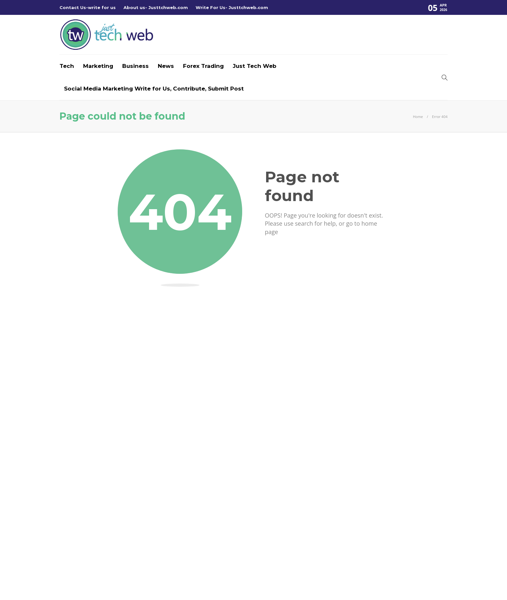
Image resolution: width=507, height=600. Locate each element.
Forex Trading (203, 66)
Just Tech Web (254, 66)
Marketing (98, 66)
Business (135, 66)
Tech (66, 66)
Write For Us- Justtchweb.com (232, 7)
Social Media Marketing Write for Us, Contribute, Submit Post (154, 88)
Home (418, 116)
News (166, 66)
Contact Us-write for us (87, 7)
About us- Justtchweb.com (156, 7)
